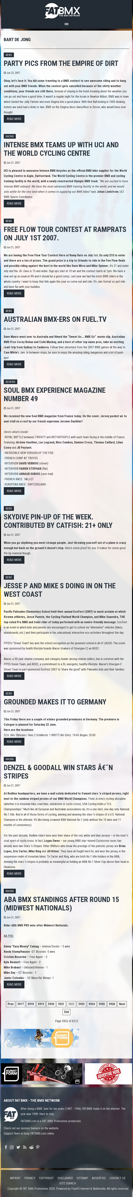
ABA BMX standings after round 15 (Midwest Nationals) (61, 903)
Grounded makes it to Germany (55, 702)
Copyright (46, 1178)
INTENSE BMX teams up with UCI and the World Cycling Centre (61, 149)
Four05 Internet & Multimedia (88, 1188)
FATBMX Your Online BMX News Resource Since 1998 (66, 9)
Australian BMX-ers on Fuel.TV (55, 319)
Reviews (10, 382)
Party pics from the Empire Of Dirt (61, 63)
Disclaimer (65, 1178)
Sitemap (82, 1178)
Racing (10, 136)
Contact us (117, 1178)
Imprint (15, 1178)
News (9, 55)
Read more (14, 119)
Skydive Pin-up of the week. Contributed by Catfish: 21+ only (58, 521)
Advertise (99, 1178)
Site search (67, 1183)
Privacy (29, 1178)
